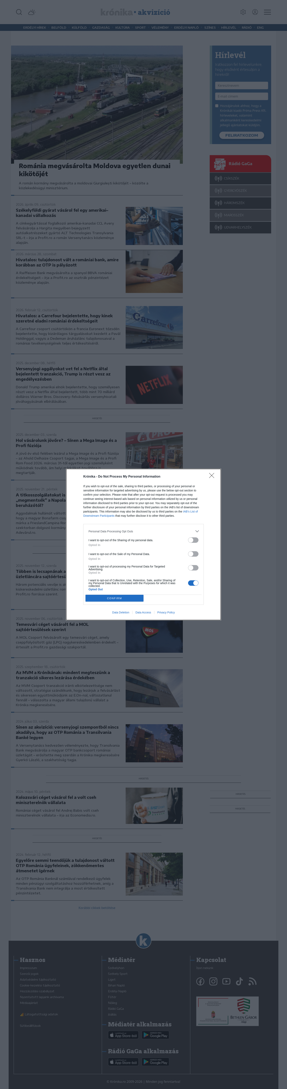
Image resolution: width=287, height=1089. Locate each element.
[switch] (193, 540)
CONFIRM (114, 598)
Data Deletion (120, 612)
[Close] (213, 477)
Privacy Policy (166, 612)
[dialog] (143, 544)
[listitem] (143, 531)
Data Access (143, 612)
